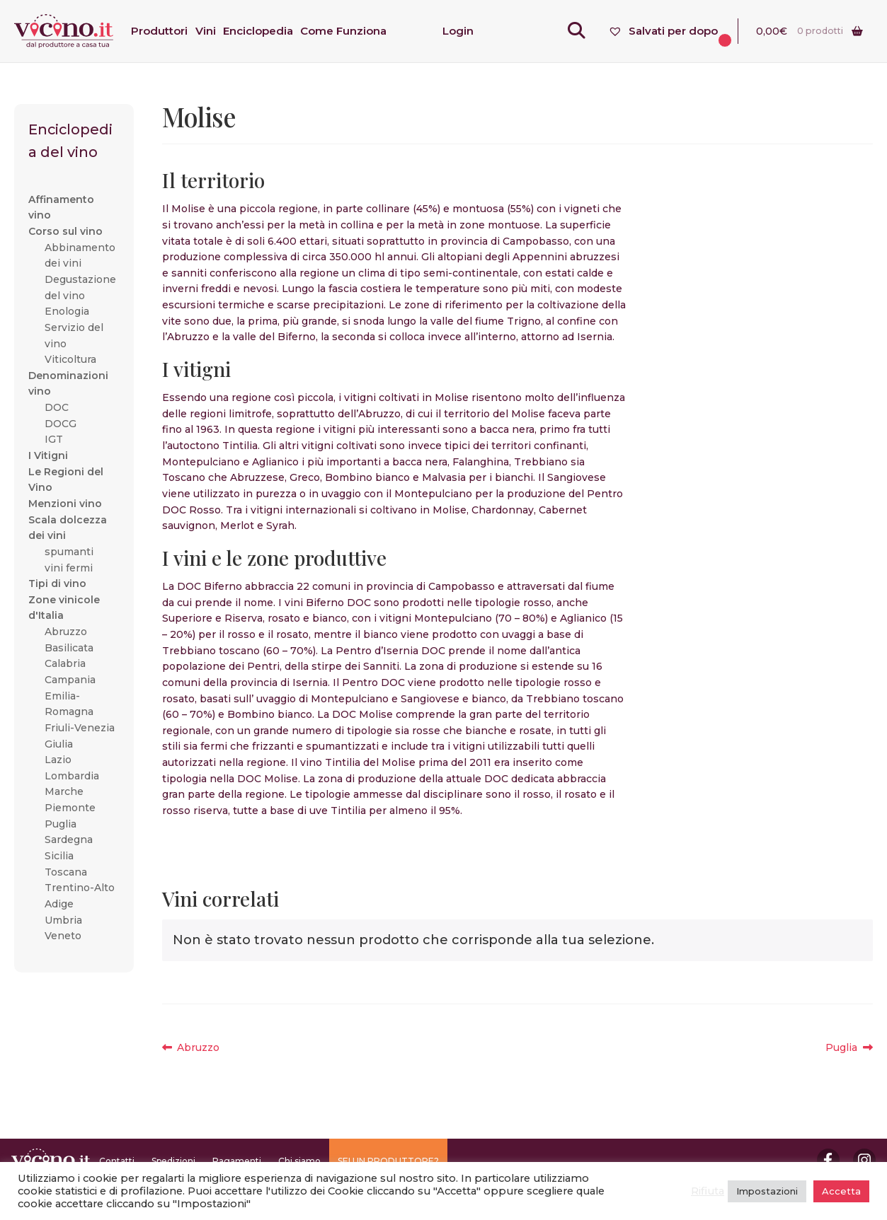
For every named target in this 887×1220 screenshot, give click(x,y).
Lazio (58, 759)
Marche (64, 791)
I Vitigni (48, 455)
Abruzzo (197, 1048)
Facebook (828, 1160)
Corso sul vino (65, 231)
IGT (54, 439)
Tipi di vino (57, 583)
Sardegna (69, 839)
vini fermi (69, 568)
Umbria (63, 920)
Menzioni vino (65, 503)
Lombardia (72, 775)
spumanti (69, 551)
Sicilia (59, 855)
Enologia (67, 311)
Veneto (63, 935)
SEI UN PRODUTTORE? (388, 1161)
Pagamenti (236, 1161)
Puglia (849, 1048)
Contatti (117, 1161)
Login (458, 30)
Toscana (66, 872)
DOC (57, 407)
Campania (70, 679)
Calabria (65, 663)
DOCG (60, 423)
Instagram (864, 1160)
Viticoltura (70, 359)
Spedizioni (173, 1161)
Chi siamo (299, 1161)
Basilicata (69, 647)
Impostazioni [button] (767, 1191)
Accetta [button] (841, 1191)
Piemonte (70, 807)
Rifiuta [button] (707, 1191)
